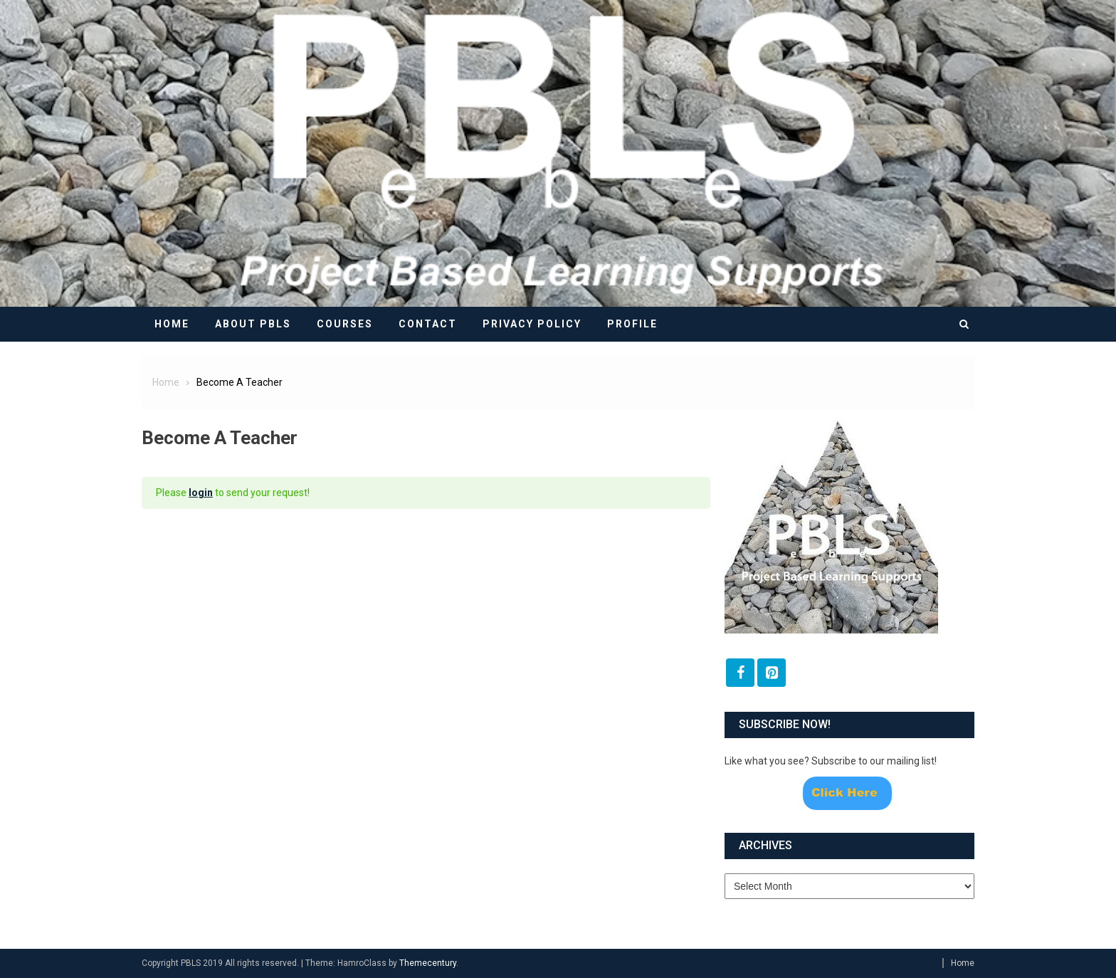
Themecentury (427, 963)
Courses (345, 324)
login (201, 492)
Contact (428, 324)
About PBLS (253, 324)
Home (171, 324)
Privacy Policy (532, 324)
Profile (632, 324)
